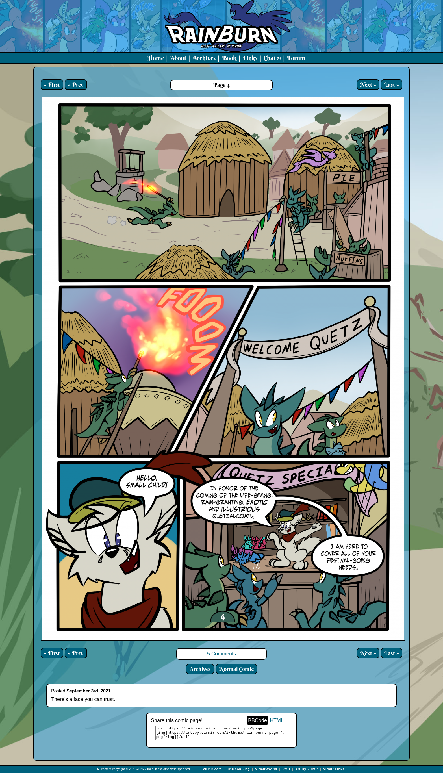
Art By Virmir (306, 769)
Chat (272, 58)
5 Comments (221, 654)
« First (52, 84)
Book (229, 58)
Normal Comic (236, 668)
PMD (286, 769)
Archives (204, 58)
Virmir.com (212, 769)
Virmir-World (266, 769)
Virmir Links (333, 769)
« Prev (76, 84)
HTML (277, 720)
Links (250, 58)
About (178, 58)
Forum (296, 58)
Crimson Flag (238, 769)
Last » (391, 84)
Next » (368, 84)
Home (155, 58)
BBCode (257, 720)
